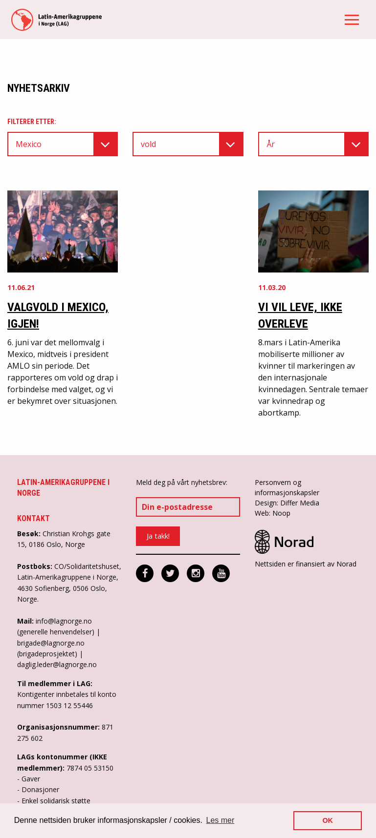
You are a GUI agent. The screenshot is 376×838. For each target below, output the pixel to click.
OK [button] (327, 820)
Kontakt (33, 518)
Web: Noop (272, 513)
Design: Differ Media (287, 502)
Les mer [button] (220, 820)
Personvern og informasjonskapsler (287, 487)
